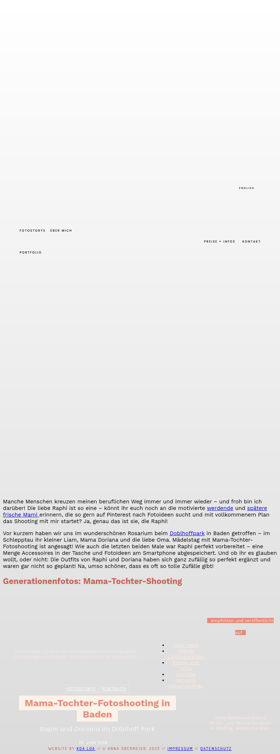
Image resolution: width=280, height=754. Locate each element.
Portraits (114, 688)
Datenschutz (216, 748)
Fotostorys (81, 688)
